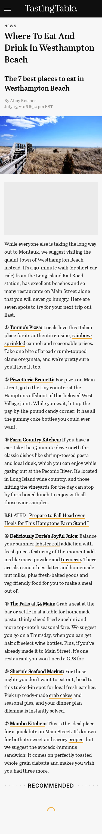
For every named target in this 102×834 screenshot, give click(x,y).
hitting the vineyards (27, 486)
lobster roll (47, 543)
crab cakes (60, 695)
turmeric (71, 559)
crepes (76, 739)
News (10, 26)
